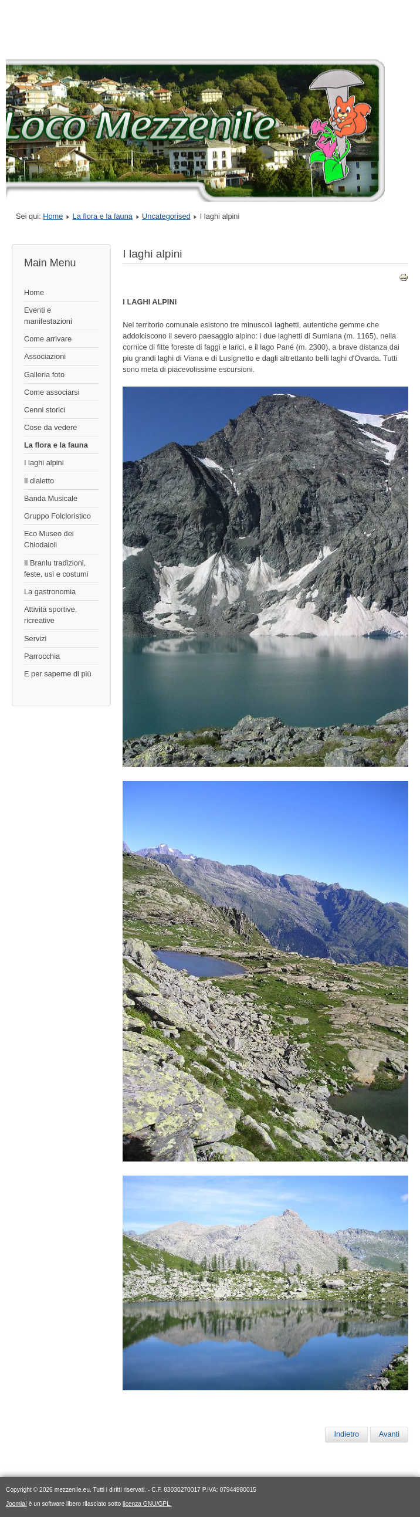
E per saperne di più (58, 673)
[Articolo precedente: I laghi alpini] (346, 1434)
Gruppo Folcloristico (57, 516)
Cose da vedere (50, 427)
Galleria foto (44, 374)
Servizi (35, 638)
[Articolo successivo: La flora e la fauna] (389, 1434)
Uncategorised (166, 216)
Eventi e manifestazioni (48, 316)
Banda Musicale (50, 498)
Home (53, 216)
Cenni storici (44, 409)
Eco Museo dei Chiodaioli (49, 539)
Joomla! (16, 1504)
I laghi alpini (44, 462)
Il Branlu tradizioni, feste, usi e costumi (56, 568)
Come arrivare (48, 338)
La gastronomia (50, 591)
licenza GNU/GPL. (147, 1504)
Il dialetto (39, 480)
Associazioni (45, 356)
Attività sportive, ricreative (50, 615)
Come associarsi (52, 392)
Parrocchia (42, 656)
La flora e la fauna (103, 216)
